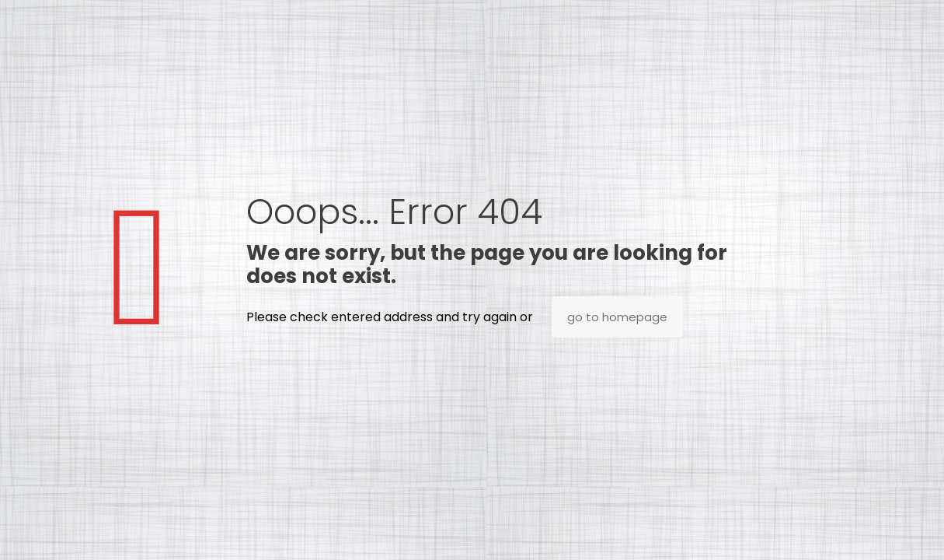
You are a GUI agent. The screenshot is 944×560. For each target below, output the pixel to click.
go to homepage (617, 317)
